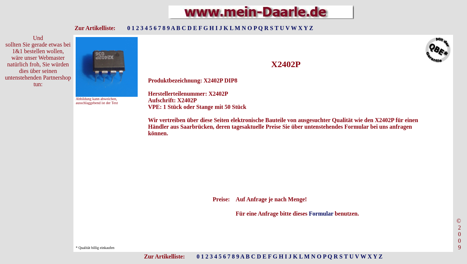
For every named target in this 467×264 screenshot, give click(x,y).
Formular (321, 213)
